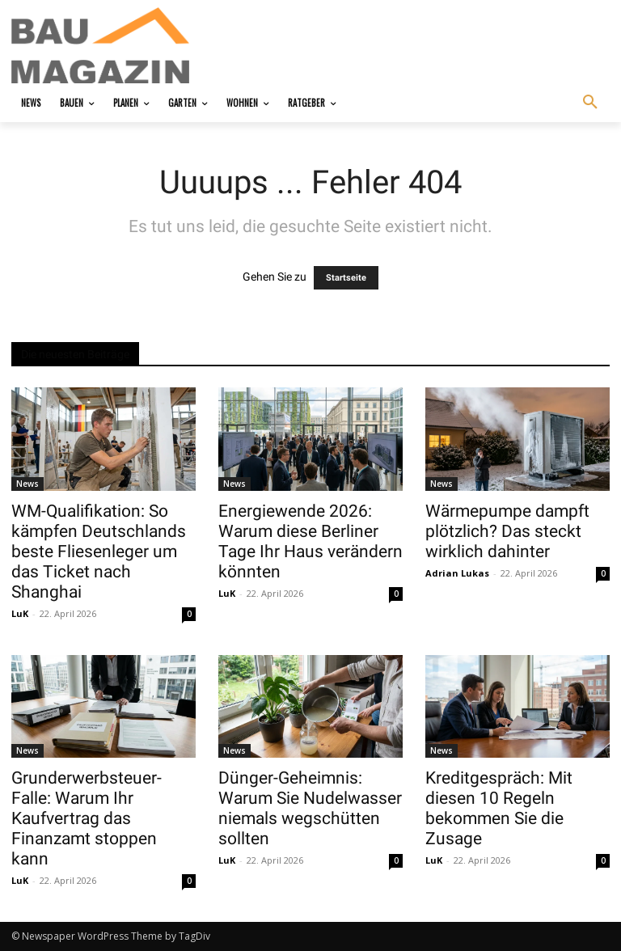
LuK (19, 613)
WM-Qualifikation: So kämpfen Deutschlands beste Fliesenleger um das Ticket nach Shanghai (98, 551)
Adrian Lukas (457, 573)
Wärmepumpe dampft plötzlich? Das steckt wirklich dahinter (507, 531)
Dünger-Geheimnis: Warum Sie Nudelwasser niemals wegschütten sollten (310, 808)
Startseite (346, 278)
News (27, 483)
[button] (590, 102)
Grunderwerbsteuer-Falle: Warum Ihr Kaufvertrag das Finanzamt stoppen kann (86, 818)
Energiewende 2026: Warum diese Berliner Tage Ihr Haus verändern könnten (310, 541)
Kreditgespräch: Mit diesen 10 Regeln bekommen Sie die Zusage (498, 808)
